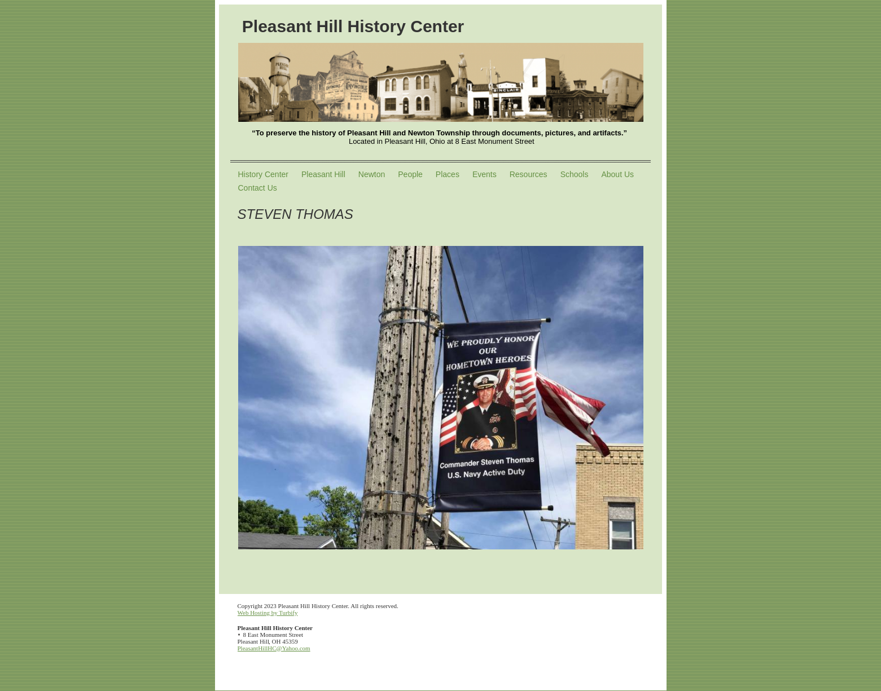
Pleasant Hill (323, 174)
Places (447, 174)
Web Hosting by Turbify (268, 612)
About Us (617, 174)
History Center (263, 174)
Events (484, 174)
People (410, 174)
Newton (371, 174)
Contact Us (257, 187)
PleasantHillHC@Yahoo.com (274, 648)
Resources (528, 174)
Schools (574, 174)
